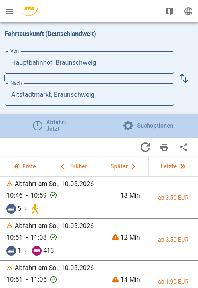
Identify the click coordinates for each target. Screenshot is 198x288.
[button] (183, 78)
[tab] (49, 126)
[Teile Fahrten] (183, 147)
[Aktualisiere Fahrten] (145, 147)
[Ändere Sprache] (188, 11)
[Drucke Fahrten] (164, 147)
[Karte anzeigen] (169, 11)
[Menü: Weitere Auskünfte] (9, 11)
